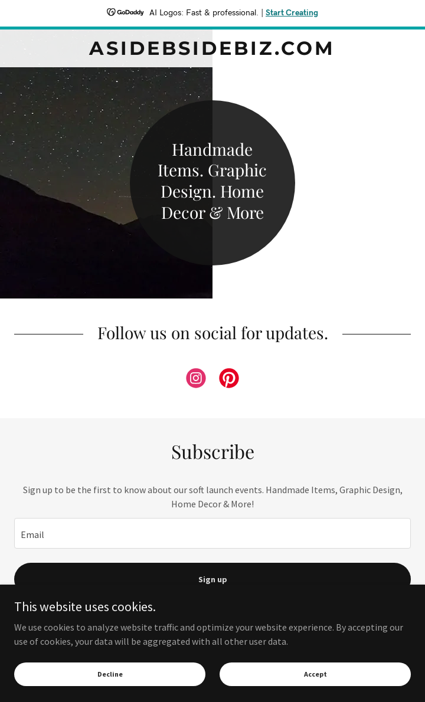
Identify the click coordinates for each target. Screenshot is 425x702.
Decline (110, 674)
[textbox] (212, 533)
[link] (212, 48)
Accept (315, 674)
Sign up (212, 579)
